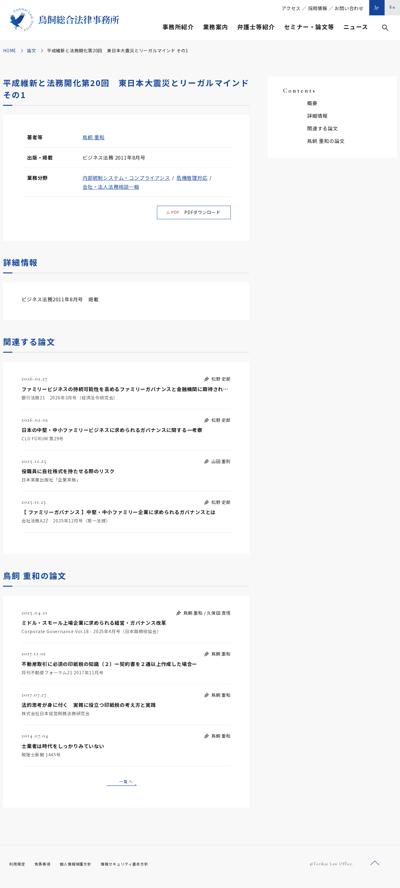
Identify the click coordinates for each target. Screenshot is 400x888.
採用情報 (317, 8)
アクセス (291, 8)
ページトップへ (374, 869)
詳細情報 (317, 115)
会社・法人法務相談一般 (110, 186)
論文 (31, 50)
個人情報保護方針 (83, 869)
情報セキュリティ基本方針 (139, 869)
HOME (9, 50)
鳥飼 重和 (93, 137)
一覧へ (126, 786)
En (392, 7)
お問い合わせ (349, 8)
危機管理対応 (192, 177)
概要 (312, 103)
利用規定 (18, 869)
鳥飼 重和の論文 (326, 141)
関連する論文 (322, 128)
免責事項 (46, 869)
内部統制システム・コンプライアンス (126, 177)
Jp (376, 7)
